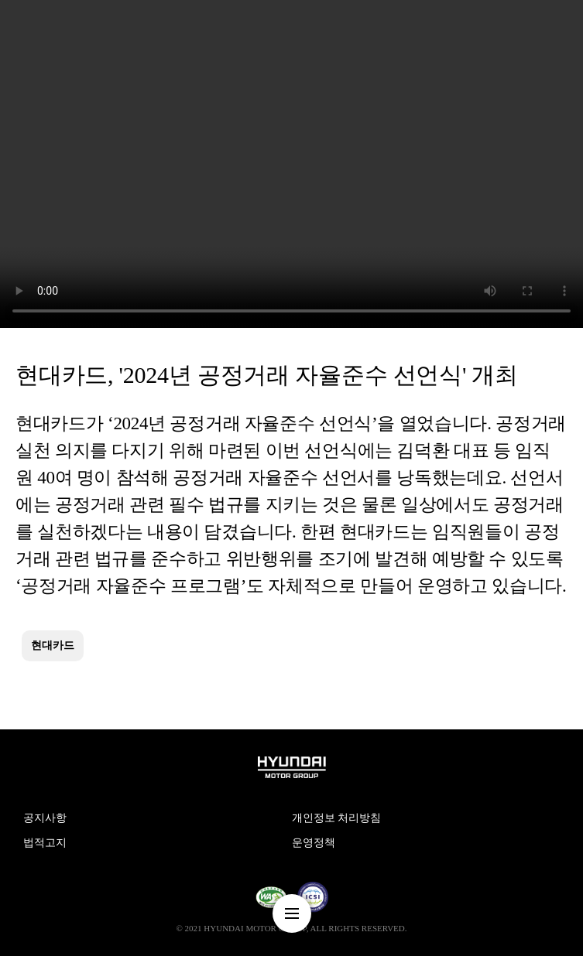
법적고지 (45, 842)
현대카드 (52, 645)
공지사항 (45, 818)
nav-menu (292, 913)
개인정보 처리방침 (337, 818)
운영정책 (313, 842)
